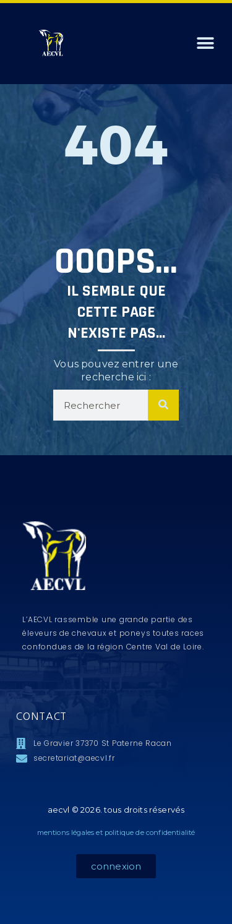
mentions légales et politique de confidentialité (116, 832)
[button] (206, 44)
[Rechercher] (163, 405)
